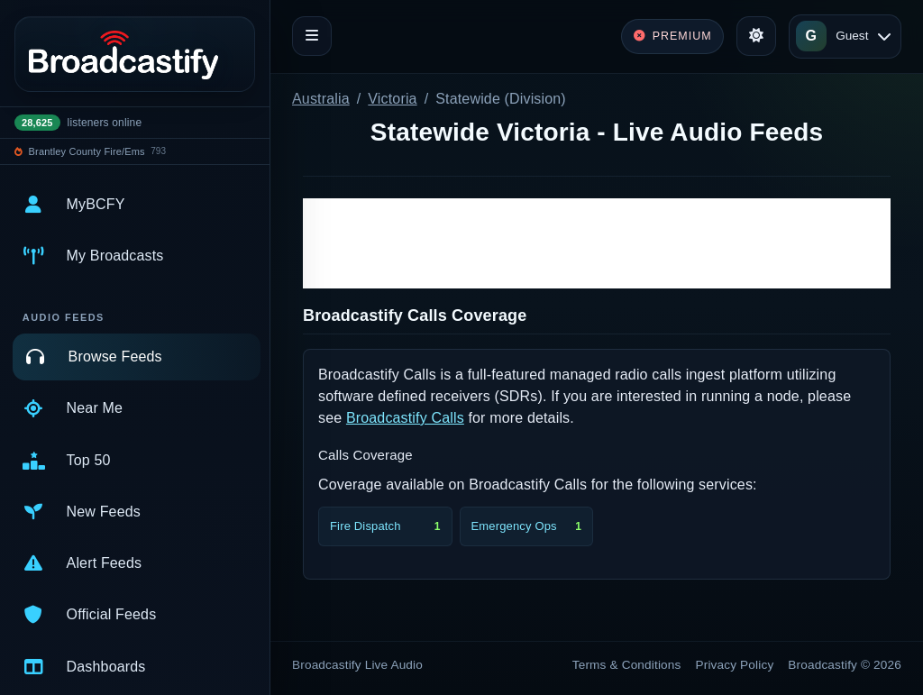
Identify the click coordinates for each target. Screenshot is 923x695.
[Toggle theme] (756, 36)
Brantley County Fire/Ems (87, 151)
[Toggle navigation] (312, 36)
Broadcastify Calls (405, 417)
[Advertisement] (597, 243)
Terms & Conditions (626, 665)
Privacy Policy (735, 665)
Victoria (392, 98)
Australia (321, 98)
